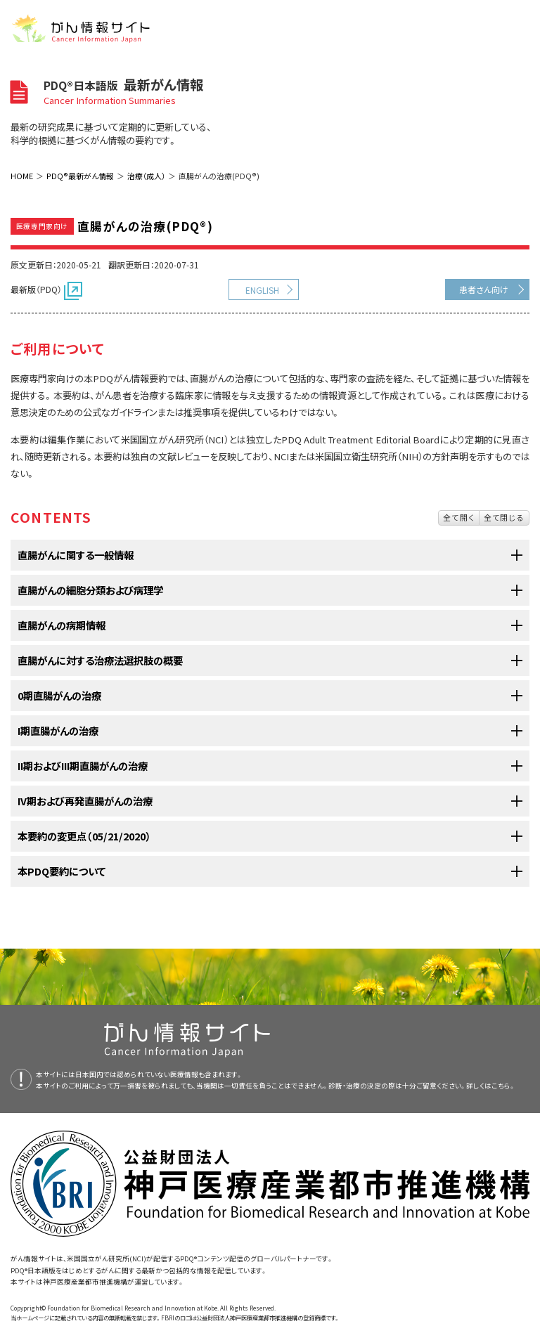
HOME (22, 175)
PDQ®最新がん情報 (80, 175)
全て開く (459, 517)
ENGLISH (262, 290)
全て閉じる (504, 517)
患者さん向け (483, 289)
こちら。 (503, 1086)
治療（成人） (146, 175)
